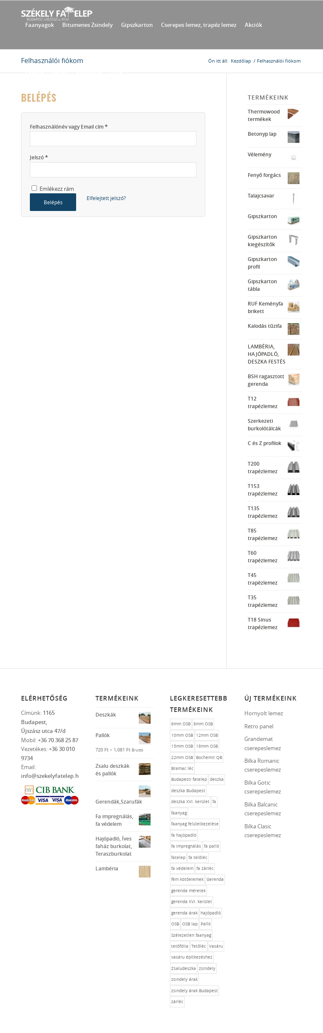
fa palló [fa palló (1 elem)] (211, 846)
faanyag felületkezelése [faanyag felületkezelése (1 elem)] (195, 824)
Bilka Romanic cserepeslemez (262, 765)
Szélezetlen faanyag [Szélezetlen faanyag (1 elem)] (191, 935)
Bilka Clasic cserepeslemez (262, 830)
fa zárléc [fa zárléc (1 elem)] (205, 868)
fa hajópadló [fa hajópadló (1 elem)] (183, 835)
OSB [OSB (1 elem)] (175, 924)
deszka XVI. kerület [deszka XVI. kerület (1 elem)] (190, 801)
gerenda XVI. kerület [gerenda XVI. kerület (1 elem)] (191, 901)
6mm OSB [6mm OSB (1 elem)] (181, 724)
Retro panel (258, 726)
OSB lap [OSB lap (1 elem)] (190, 924)
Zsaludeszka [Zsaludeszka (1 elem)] (183, 968)
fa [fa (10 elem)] (214, 801)
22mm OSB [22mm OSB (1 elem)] (182, 757)
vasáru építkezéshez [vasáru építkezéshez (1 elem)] (191, 957)
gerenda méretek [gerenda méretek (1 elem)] (188, 890)
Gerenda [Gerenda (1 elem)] (215, 879)
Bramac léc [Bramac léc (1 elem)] (182, 768)
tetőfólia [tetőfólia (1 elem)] (179, 946)
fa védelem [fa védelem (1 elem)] (182, 868)
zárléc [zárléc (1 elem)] (177, 1001)
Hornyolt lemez (263, 713)
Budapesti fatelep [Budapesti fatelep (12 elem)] (189, 779)
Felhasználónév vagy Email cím (69, 126)
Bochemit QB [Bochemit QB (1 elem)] (209, 757)
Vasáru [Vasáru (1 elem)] (216, 946)
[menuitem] (39, 24)
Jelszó (39, 157)
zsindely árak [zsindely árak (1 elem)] (184, 979)
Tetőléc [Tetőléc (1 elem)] (198, 946)
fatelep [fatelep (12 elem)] (178, 857)
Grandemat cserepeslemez (262, 743)
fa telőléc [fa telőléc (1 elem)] (197, 857)
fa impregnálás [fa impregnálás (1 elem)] (186, 846)
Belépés (53, 202)
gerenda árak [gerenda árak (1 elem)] (184, 913)
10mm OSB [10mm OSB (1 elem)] (182, 735)
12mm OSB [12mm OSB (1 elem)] (207, 735)
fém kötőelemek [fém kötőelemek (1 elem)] (187, 879)
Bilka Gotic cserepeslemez (262, 787)
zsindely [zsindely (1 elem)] (207, 968)
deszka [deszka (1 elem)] (217, 779)
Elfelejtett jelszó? (106, 198)
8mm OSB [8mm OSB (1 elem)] (203, 724)
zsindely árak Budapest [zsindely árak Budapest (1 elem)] (194, 990)
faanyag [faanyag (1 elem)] (179, 813)
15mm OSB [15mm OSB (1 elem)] (182, 746)
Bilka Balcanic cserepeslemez (262, 809)
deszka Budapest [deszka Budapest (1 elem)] (188, 790)
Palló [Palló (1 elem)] (206, 924)
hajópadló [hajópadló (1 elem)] (211, 913)
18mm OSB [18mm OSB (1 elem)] (207, 746)
